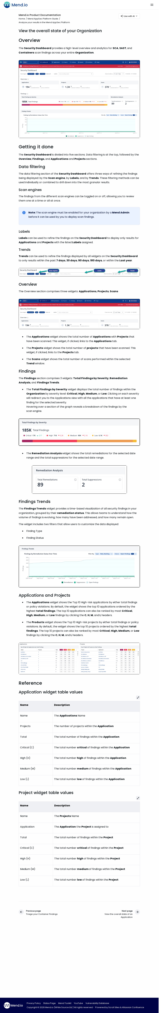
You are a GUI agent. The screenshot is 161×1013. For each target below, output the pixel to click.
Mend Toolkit (64, 1003)
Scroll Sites (114, 1007)
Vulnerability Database (97, 1003)
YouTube (78, 1003)
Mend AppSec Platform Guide (43, 18)
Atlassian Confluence (133, 1007)
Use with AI (129, 16)
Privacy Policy (34, 1003)
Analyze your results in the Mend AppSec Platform (44, 22)
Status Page (49, 1003)
